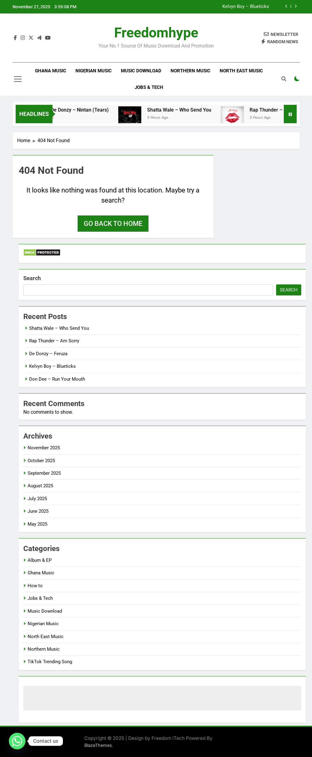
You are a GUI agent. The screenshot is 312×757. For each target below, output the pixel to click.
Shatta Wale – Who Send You (186, 110)
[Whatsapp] (17, 741)
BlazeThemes (98, 745)
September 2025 (44, 473)
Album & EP (40, 560)
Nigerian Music (93, 71)
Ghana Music (50, 71)
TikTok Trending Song (50, 661)
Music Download (141, 71)
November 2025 (44, 448)
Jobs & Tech (149, 87)
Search (32, 278)
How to (35, 585)
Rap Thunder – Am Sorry (54, 341)
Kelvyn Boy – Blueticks (245, 6)
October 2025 (41, 460)
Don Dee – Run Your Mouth (57, 379)
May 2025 (37, 524)
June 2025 (38, 511)
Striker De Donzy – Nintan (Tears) (79, 110)
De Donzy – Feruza (48, 353)
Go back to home (113, 223)
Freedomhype (156, 33)
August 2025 (40, 486)
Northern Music (190, 71)
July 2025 (37, 498)
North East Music (241, 71)
